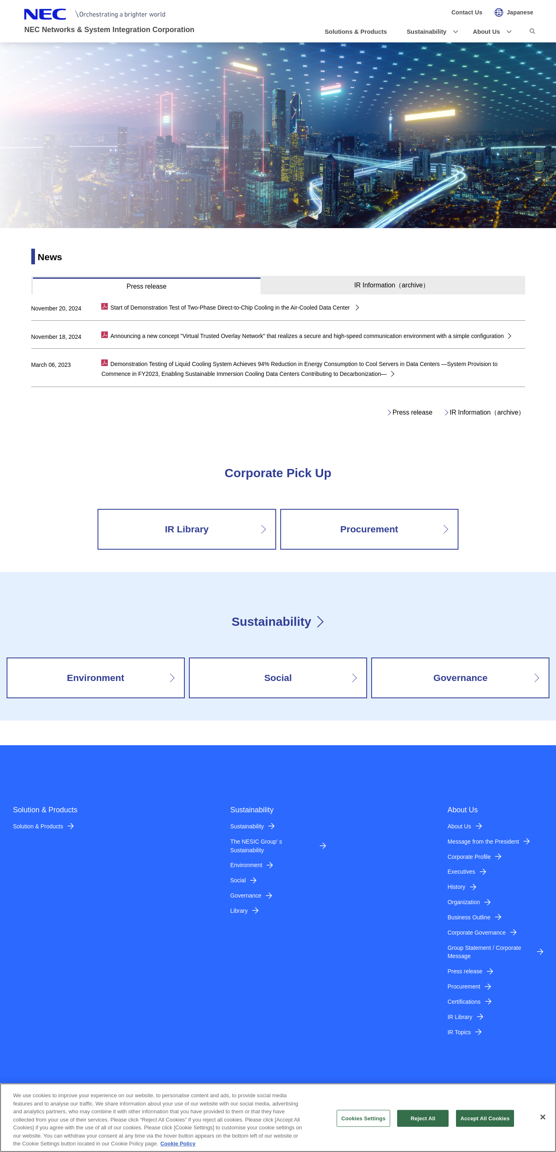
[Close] (543, 1121)
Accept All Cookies (485, 1123)
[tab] (147, 286)
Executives (461, 871)
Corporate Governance (477, 932)
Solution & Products (38, 826)
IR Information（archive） (487, 412)
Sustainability (271, 621)
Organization (464, 902)
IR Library (460, 1017)
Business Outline (469, 917)
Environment (246, 865)
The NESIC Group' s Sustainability (256, 846)
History (456, 887)
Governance (246, 895)
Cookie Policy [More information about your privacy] (178, 1148)
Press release (413, 412)
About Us (459, 826)
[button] (430, 31)
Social (238, 880)
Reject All (423, 1123)
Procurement (464, 986)
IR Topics (459, 1032)
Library (239, 910)
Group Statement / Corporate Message (484, 952)
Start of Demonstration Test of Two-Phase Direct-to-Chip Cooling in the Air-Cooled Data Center (230, 307)
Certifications (464, 1001)
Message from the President (483, 841)
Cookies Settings (363, 1123)
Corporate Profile (469, 857)
